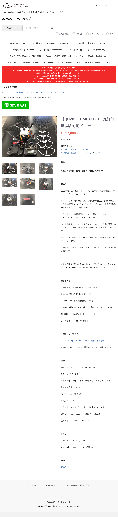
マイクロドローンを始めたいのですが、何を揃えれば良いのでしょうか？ (33, 98)
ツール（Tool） (12, 68)
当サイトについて (35, 490)
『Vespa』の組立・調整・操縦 (58, 62)
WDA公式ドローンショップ (31, 23)
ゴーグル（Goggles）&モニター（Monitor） (87, 55)
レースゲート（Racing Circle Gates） (92, 62)
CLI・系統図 (48, 68)
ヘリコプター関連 (92, 68)
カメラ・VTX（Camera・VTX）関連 (25, 62)
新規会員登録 (62, 39)
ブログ (110, 39)
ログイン (77, 39)
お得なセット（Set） (18, 49)
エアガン (108, 68)
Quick (98, 157)
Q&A (79, 68)
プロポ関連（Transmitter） (51, 55)
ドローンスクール (94, 39)
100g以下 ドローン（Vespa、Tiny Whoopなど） (52, 49)
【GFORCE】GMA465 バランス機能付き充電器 (83, 345)
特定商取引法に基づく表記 (78, 490)
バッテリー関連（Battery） (24, 55)
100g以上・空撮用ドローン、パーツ (93, 49)
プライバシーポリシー (54, 490)
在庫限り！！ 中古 (31, 68)
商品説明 (64, 472)
